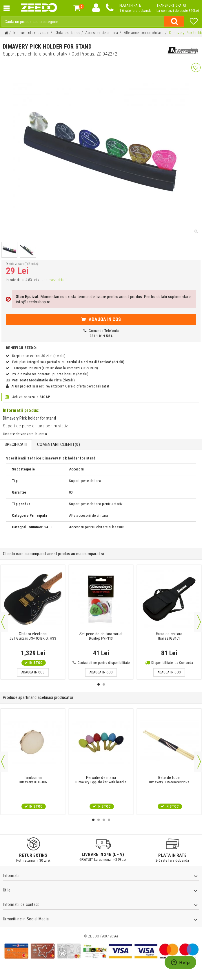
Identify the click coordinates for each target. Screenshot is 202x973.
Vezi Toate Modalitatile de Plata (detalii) (43, 380)
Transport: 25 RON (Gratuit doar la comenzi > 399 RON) (55, 368)
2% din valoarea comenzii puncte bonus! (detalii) (50, 374)
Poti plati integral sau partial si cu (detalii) (68, 362)
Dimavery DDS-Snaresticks (169, 780)
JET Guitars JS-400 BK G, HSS (33, 636)
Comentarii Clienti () (58, 444)
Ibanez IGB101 (169, 636)
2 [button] (104, 684)
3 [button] (104, 820)
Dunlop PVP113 (101, 636)
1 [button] (98, 684)
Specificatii (16, 444)
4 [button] (109, 820)
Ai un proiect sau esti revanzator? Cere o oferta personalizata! (60, 386)
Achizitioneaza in (27, 397)
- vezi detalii (57, 280)
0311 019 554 (101, 336)
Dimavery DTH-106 (33, 780)
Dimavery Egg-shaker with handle (101, 780)
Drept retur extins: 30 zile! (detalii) (38, 356)
